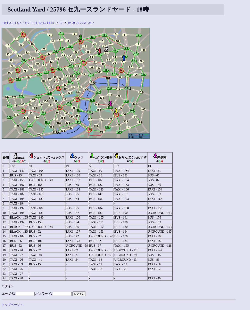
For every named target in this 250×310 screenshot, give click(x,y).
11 (35, 22)
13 (44, 22)
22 (81, 22)
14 (48, 22)
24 (89, 22)
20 (73, 22)
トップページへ (12, 304)
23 (85, 22)
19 (69, 22)
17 (60, 22)
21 (77, 22)
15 (52, 22)
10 (31, 22)
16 (56, 22)
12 (39, 22)
